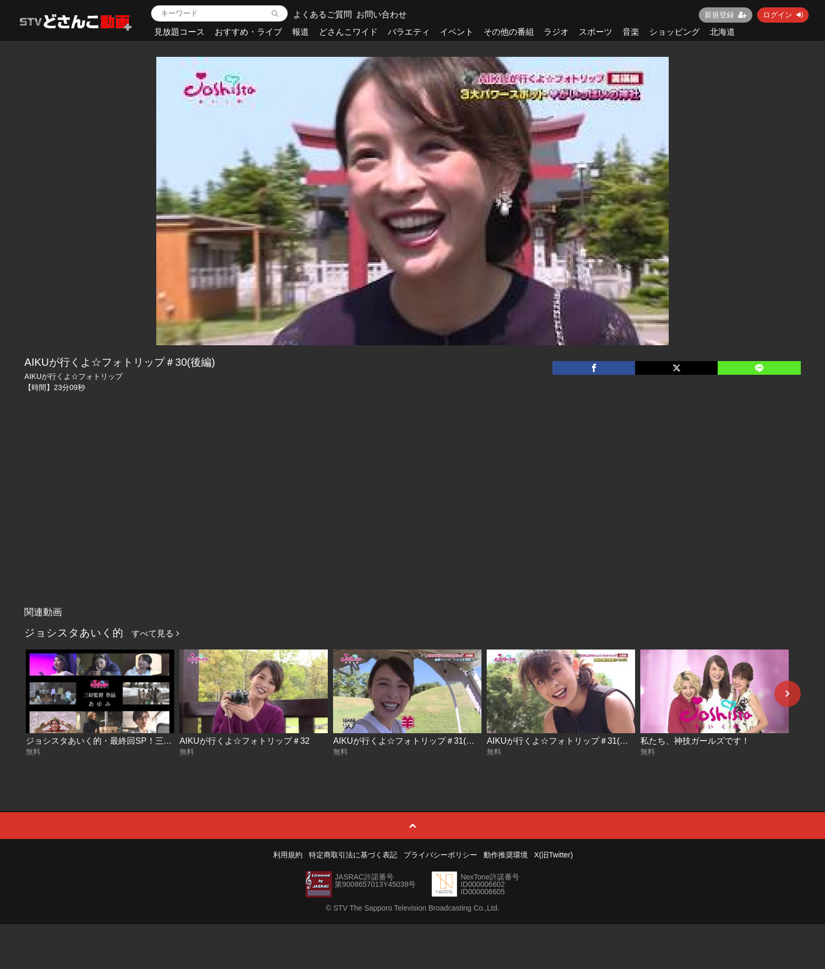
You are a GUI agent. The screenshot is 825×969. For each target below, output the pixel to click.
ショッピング (674, 31)
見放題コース (179, 31)
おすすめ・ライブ (248, 31)
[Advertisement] (412, 522)
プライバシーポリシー (440, 855)
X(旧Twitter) (553, 855)
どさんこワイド (348, 31)
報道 (300, 31)
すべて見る (155, 633)
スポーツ (595, 31)
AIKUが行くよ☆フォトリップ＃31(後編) (409, 740)
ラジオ (556, 31)
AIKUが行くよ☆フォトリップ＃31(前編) (563, 740)
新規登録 (726, 15)
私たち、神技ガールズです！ (695, 740)
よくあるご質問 (322, 14)
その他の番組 (509, 31)
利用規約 (288, 855)
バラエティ (409, 31)
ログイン (783, 15)
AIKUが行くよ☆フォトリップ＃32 (244, 740)
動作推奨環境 (506, 855)
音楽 (630, 31)
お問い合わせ (381, 14)
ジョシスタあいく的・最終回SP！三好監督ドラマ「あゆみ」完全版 (153, 740)
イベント (457, 31)
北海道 (722, 31)
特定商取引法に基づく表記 (353, 855)
